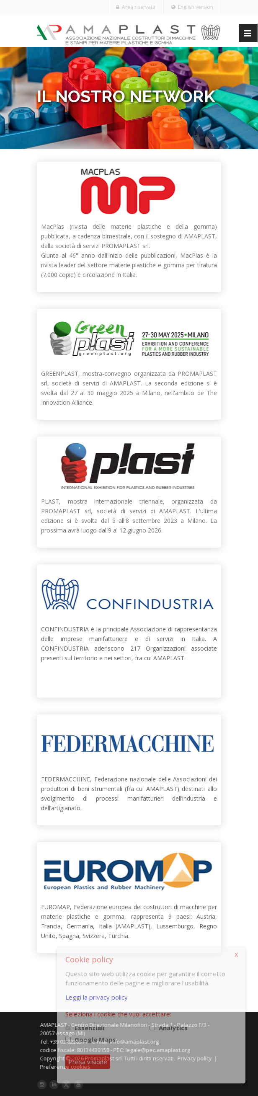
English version (192, 6)
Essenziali (89, 1028)
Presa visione (87, 1061)
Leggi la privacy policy (96, 997)
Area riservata (135, 6)
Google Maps (95, 1039)
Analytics (173, 1028)
